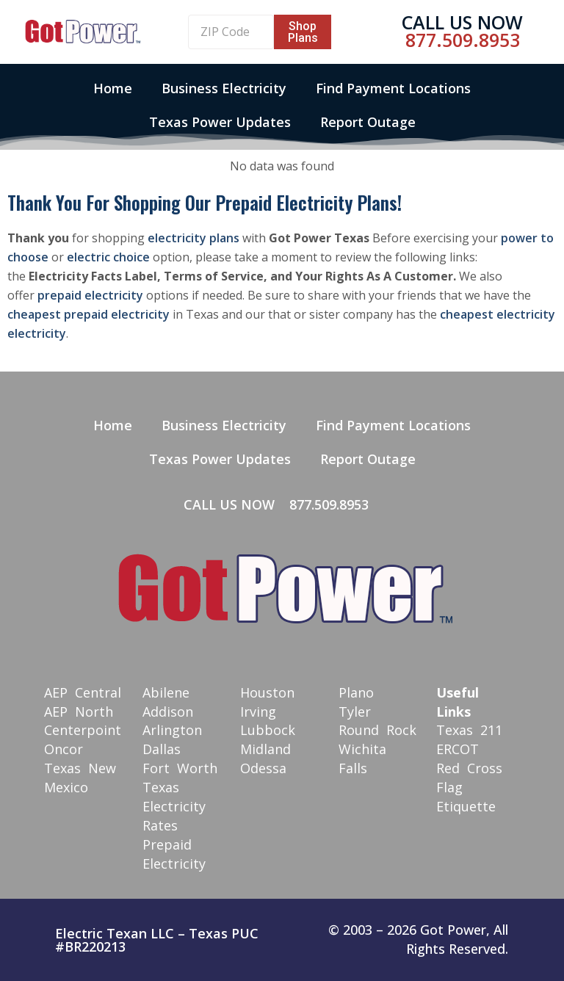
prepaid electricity (90, 295)
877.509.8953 (462, 39)
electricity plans (193, 238)
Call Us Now (462, 22)
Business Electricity (224, 88)
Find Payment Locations (393, 88)
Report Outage (368, 122)
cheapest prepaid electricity (88, 314)
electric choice (108, 257)
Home (112, 88)
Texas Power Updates (220, 122)
